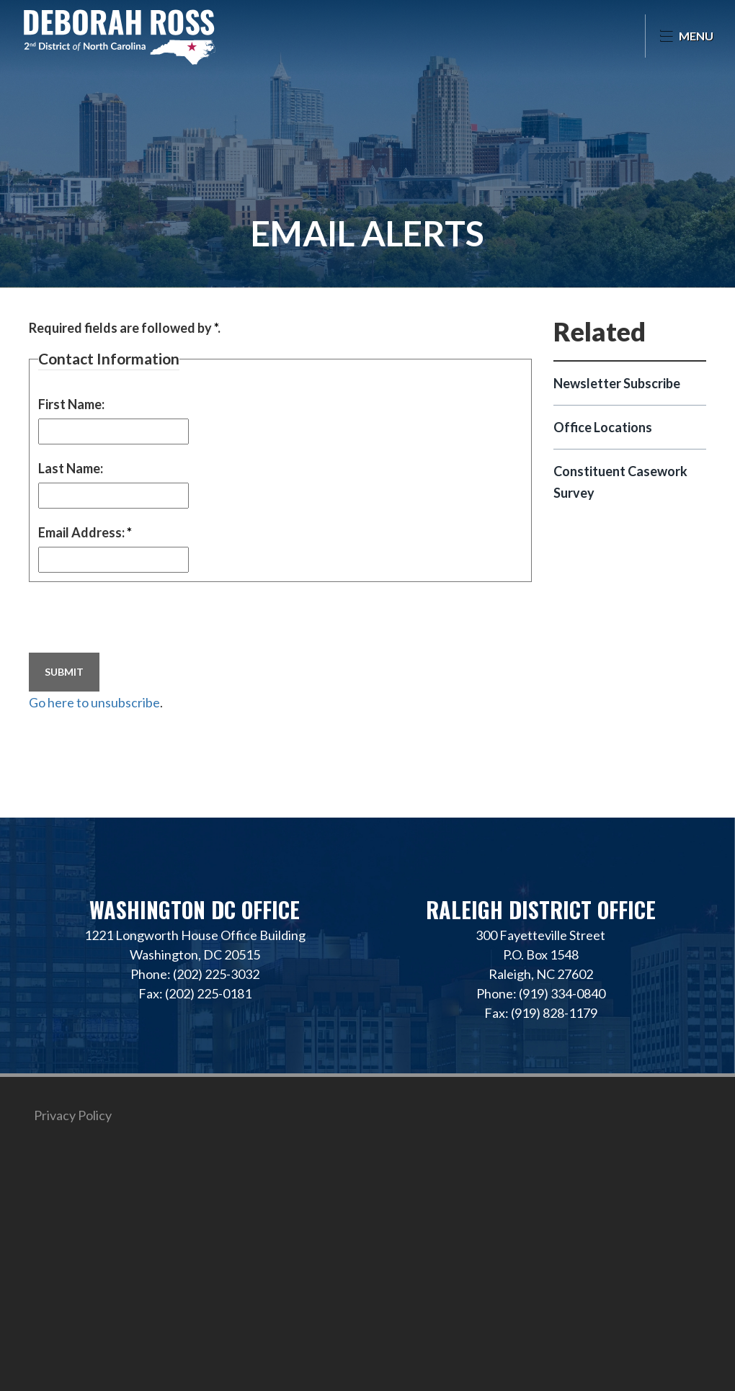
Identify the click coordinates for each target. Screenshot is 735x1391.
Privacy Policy (73, 1115)
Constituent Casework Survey (620, 482)
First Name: (71, 404)
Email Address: (85, 532)
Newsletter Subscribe (616, 383)
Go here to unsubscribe (94, 702)
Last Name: (70, 468)
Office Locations (602, 427)
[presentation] (138, 619)
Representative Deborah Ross (119, 36)
